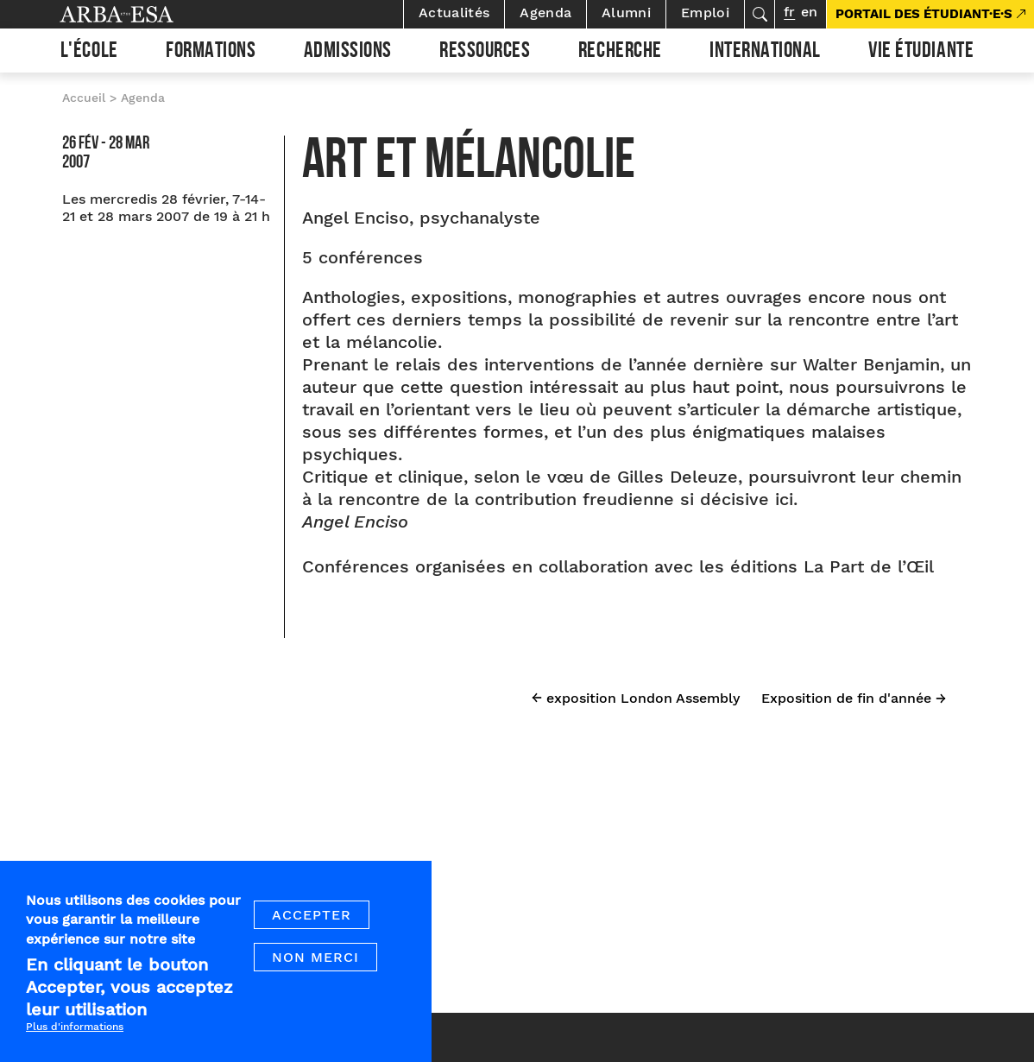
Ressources (484, 52)
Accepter (311, 921)
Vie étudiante (921, 52)
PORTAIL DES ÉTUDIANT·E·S (923, 14)
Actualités (454, 12)
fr (789, 11)
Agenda (545, 12)
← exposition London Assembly (636, 698)
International (765, 52)
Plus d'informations (74, 1033)
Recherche (620, 52)
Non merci (315, 964)
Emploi (705, 12)
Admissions (348, 52)
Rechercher (759, 14)
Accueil (83, 97)
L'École (89, 52)
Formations (210, 52)
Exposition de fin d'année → (853, 698)
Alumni (626, 12)
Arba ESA (146, 14)
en (809, 11)
